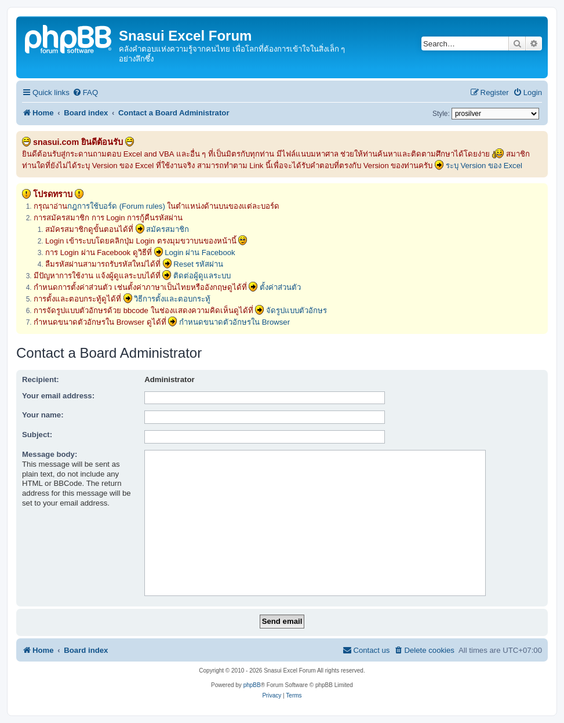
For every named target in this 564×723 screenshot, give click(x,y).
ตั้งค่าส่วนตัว (280, 287)
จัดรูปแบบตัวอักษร (296, 310)
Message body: (49, 454)
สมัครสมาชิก (167, 229)
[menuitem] (85, 92)
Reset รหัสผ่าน (198, 264)
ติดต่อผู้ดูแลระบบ (202, 275)
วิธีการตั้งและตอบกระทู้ (172, 299)
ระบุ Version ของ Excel (484, 165)
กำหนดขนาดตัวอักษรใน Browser (234, 322)
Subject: (37, 434)
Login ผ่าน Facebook (200, 252)
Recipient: (40, 379)
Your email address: (58, 395)
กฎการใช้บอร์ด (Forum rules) (116, 206)
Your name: (43, 414)
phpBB (252, 685)
